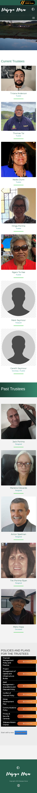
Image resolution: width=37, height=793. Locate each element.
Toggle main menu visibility (33, 18)
